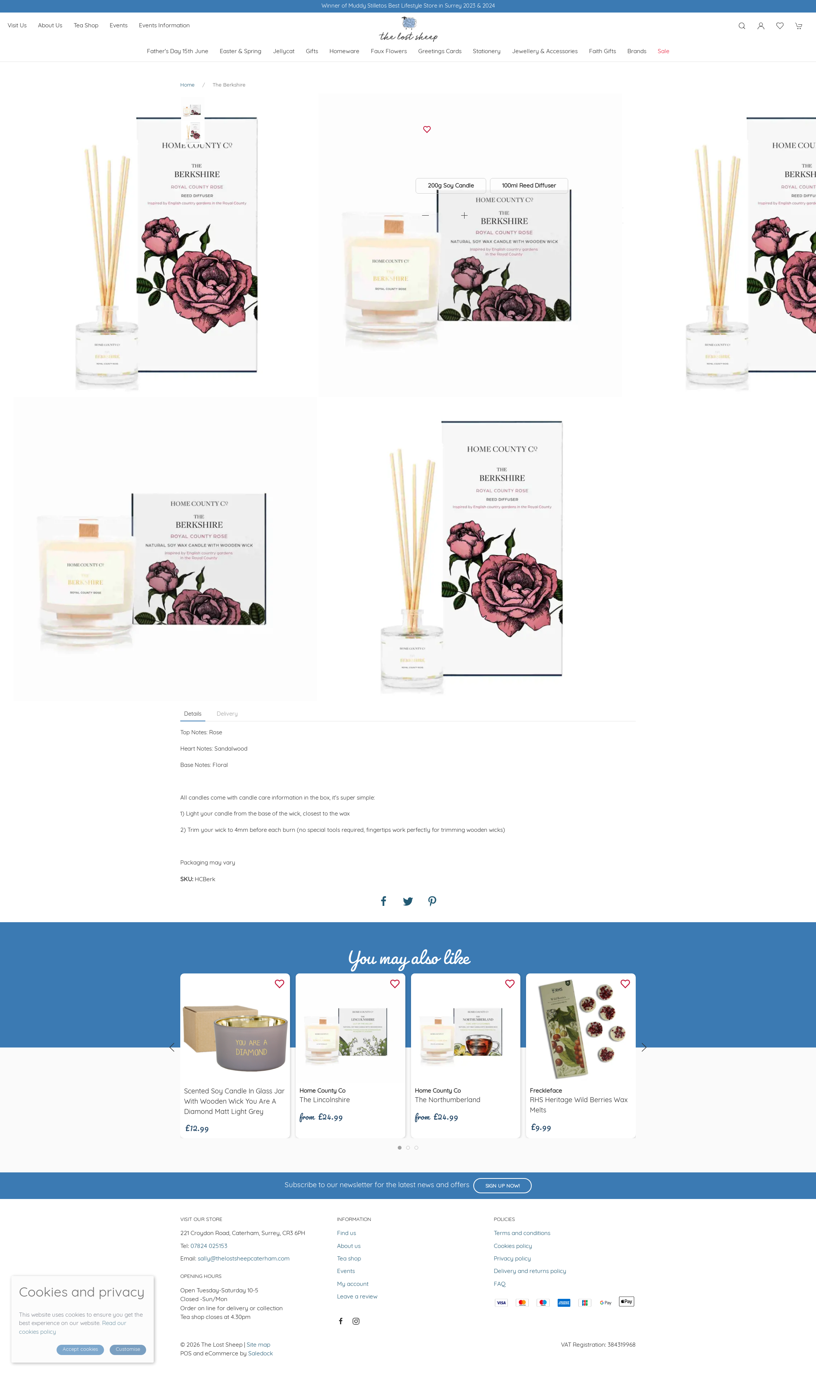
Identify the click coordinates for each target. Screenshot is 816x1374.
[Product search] (742, 26)
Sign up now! (502, 1186)
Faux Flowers (389, 52)
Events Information (164, 26)
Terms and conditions (522, 1233)
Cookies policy (513, 1246)
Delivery (227, 714)
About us (50, 26)
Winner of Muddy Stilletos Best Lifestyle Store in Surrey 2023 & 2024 (408, 6)
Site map (258, 1345)
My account (353, 1284)
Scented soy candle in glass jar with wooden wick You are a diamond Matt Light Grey (234, 1101)
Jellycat (284, 52)
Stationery (487, 52)
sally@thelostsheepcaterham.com (244, 1259)
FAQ (500, 1284)
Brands (636, 52)
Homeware (344, 52)
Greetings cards (440, 52)
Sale (663, 52)
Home (187, 85)
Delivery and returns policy (530, 1271)
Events (119, 26)
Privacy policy (512, 1259)
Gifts (312, 52)
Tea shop (86, 26)
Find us (346, 1233)
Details (193, 714)
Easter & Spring (240, 52)
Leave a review (357, 1297)
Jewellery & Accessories (545, 52)
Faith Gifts (602, 52)
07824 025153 (209, 1246)
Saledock (260, 1354)
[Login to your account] (760, 26)
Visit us (17, 26)
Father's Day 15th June (177, 52)
